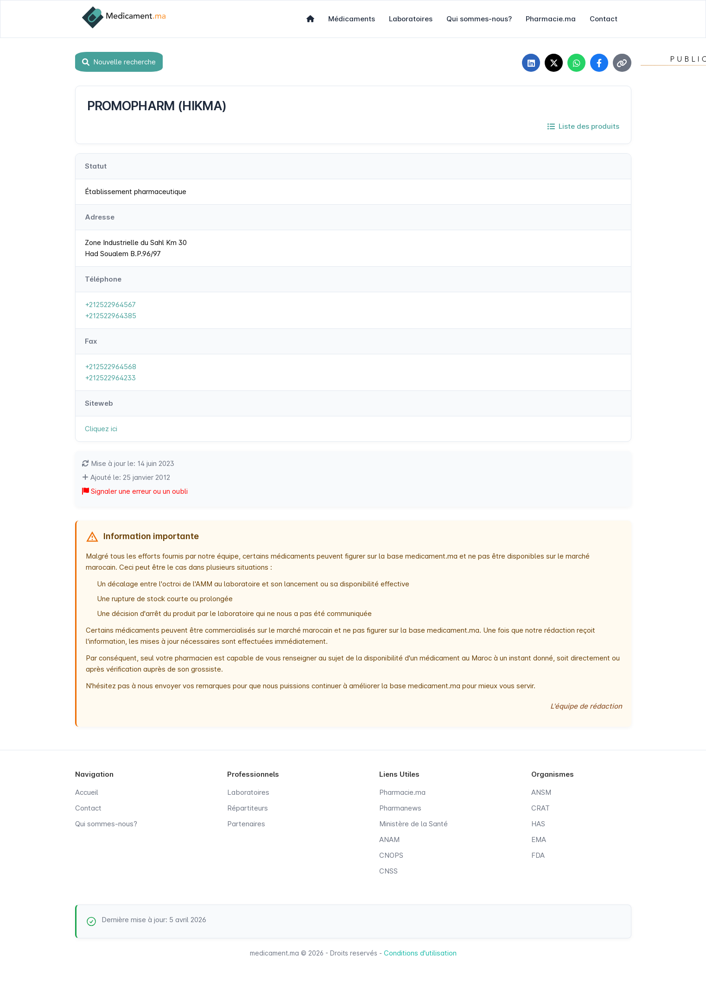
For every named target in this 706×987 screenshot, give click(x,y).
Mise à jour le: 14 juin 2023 (128, 463)
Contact (603, 18)
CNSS (388, 871)
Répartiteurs (247, 808)
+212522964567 (110, 305)
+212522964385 (110, 316)
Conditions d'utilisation (420, 953)
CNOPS (391, 855)
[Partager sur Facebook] (599, 63)
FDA (538, 855)
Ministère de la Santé (413, 824)
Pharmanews (400, 808)
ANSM (541, 792)
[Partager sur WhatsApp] (575, 63)
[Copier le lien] (622, 63)
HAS (538, 824)
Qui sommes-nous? (479, 18)
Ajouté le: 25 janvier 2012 (126, 477)
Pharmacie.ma (551, 18)
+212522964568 (110, 367)
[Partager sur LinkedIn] (529, 63)
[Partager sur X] (552, 63)
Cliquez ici (101, 429)
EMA (538, 840)
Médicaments (351, 18)
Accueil (86, 792)
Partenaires (246, 824)
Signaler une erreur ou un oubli (135, 491)
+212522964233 (110, 378)
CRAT (540, 808)
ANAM (389, 840)
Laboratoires (411, 18)
